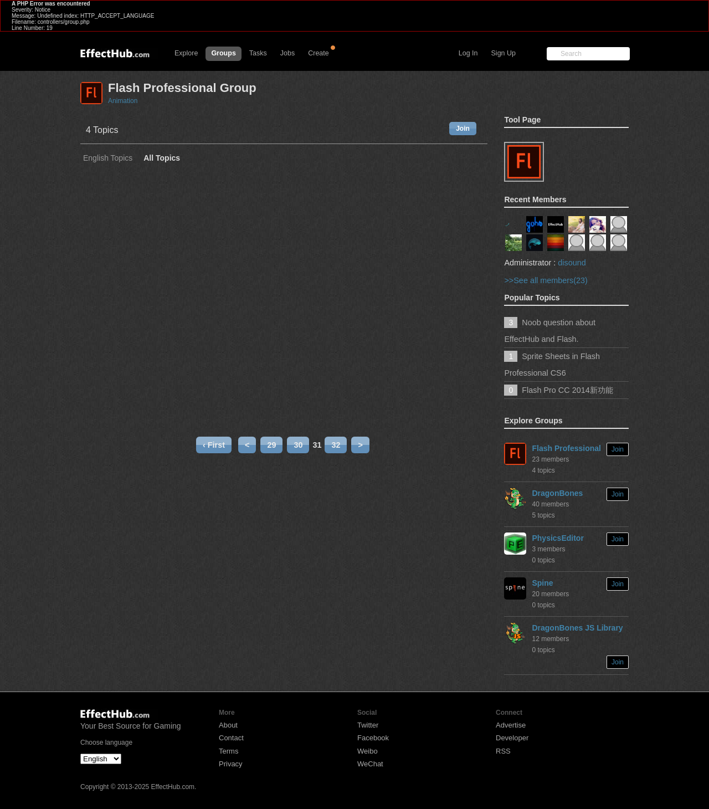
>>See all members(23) (545, 280)
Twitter (367, 725)
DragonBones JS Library (577, 627)
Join (463, 128)
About (228, 725)
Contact (231, 738)
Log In (468, 53)
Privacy (231, 764)
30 (298, 445)
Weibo (367, 751)
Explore (186, 53)
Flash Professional (566, 448)
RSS (503, 751)
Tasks (258, 53)
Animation (122, 101)
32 (335, 445)
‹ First (214, 445)
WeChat (370, 764)
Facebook (373, 738)
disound (571, 262)
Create (318, 53)
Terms (228, 751)
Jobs (287, 53)
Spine (542, 582)
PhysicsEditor (557, 538)
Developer (512, 738)
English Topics (107, 158)
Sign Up (503, 53)
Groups (223, 53)
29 (271, 445)
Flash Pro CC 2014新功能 (567, 390)
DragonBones (557, 493)
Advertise (511, 725)
